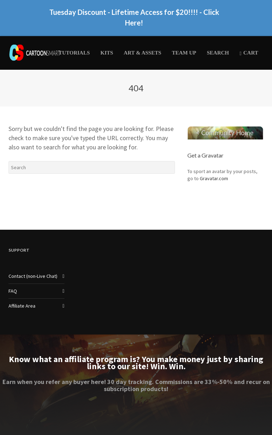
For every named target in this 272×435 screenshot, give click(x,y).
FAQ (12, 291)
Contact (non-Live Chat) (32, 276)
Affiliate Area (21, 306)
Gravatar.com (214, 178)
